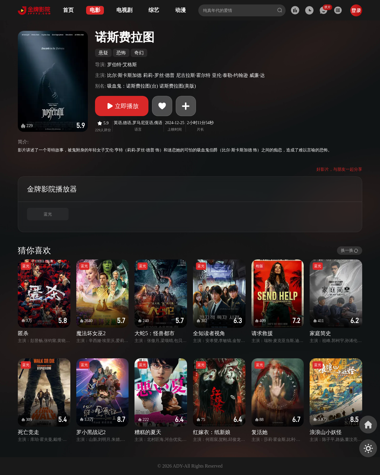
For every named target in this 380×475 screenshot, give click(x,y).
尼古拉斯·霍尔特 (193, 75)
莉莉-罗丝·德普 (158, 75)
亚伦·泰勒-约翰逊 (230, 75)
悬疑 (103, 52)
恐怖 (121, 52)
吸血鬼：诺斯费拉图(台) (132, 85)
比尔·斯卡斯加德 (124, 75)
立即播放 (122, 106)
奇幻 (139, 52)
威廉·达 (257, 75)
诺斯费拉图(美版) (177, 85)
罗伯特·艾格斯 (122, 64)
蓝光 (48, 214)
